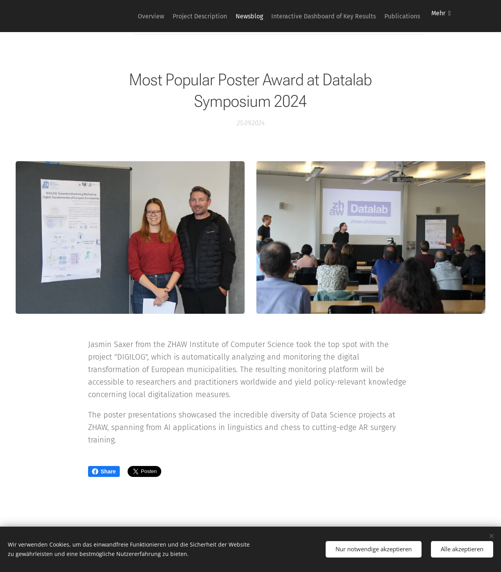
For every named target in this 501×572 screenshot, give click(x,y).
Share (104, 471)
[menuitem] (126, 16)
